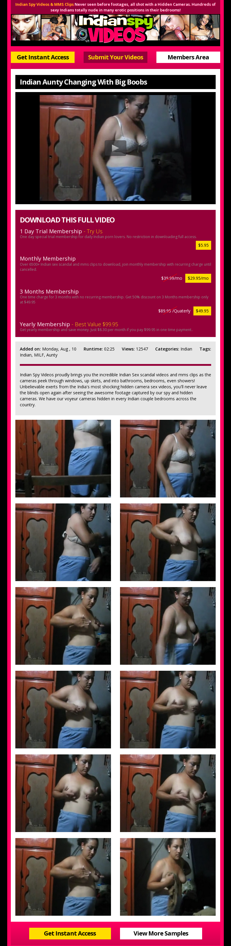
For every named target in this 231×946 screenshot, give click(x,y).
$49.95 (202, 311)
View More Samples (161, 933)
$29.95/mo (198, 278)
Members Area (188, 57)
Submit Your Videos (115, 57)
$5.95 (203, 245)
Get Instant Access (43, 57)
